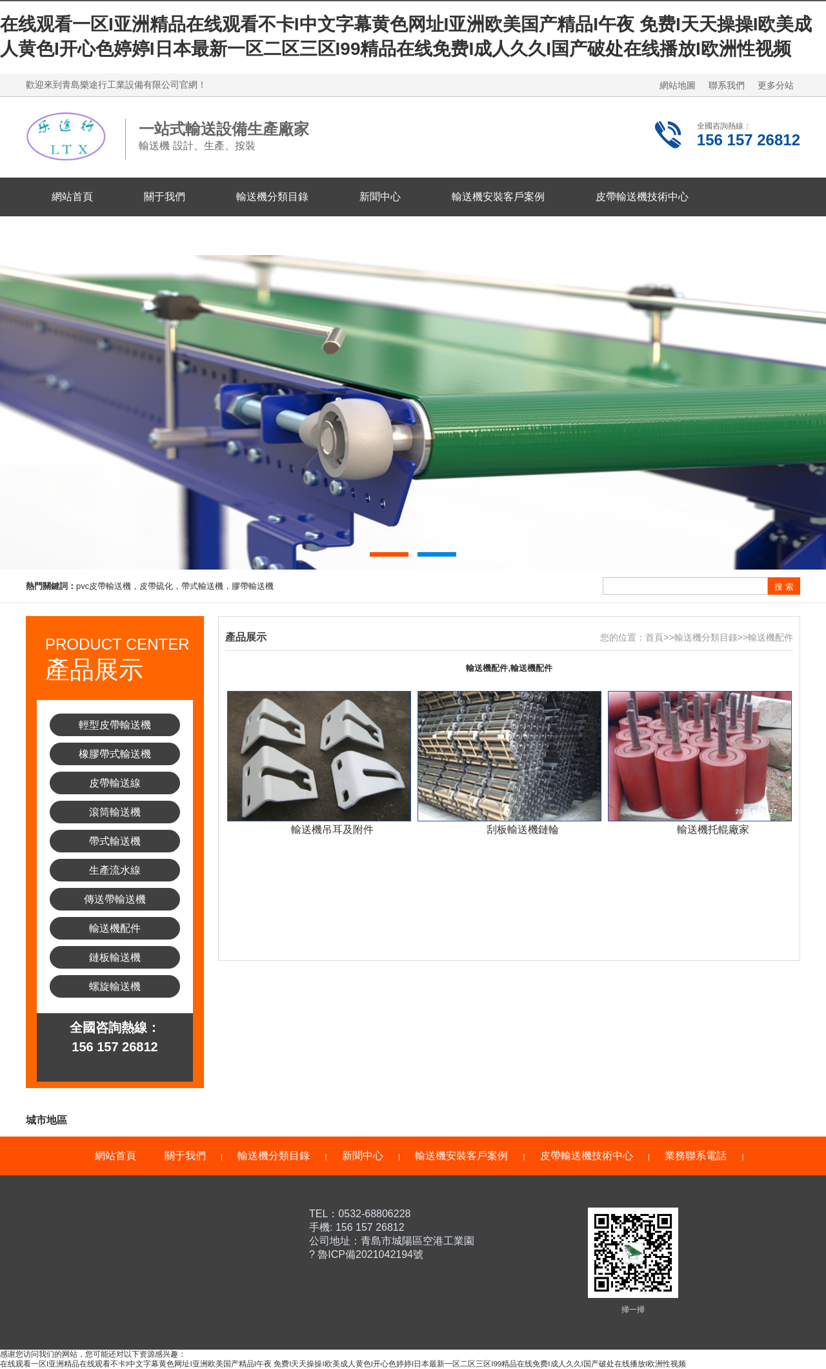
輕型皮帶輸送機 (115, 724)
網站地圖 (678, 85)
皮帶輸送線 (115, 782)
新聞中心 (380, 196)
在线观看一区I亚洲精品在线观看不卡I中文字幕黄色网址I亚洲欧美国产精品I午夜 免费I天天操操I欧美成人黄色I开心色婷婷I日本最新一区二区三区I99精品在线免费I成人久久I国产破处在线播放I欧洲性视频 (343, 1363)
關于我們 (164, 196)
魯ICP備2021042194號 (369, 1254)
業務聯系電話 (83, 235)
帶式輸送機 (115, 841)
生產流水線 (115, 870)
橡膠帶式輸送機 (115, 753)
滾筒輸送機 (115, 812)
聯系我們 (727, 85)
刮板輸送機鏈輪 (523, 829)
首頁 (654, 637)
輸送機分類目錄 (272, 196)
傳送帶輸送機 (115, 899)
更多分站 (776, 85)
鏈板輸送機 (115, 957)
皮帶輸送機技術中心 (642, 196)
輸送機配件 (115, 928)
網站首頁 (72, 196)
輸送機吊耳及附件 (332, 829)
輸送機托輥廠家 (713, 829)
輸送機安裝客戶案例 (498, 196)
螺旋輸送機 (115, 986)
